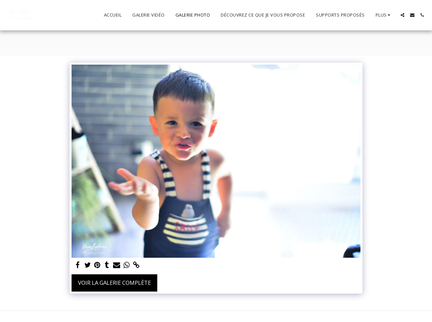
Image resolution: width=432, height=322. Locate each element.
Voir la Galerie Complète (114, 282)
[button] (402, 15)
